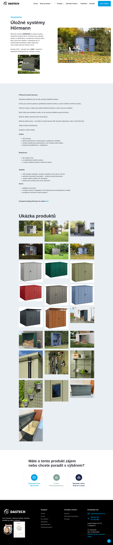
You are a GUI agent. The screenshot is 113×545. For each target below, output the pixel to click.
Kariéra (66, 513)
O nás (43, 516)
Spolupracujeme (46, 527)
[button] (45, 4)
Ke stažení (44, 519)
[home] (11, 3)
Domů (36, 3)
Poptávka (84, 3)
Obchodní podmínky (71, 516)
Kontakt (92, 3)
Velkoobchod (45, 524)
